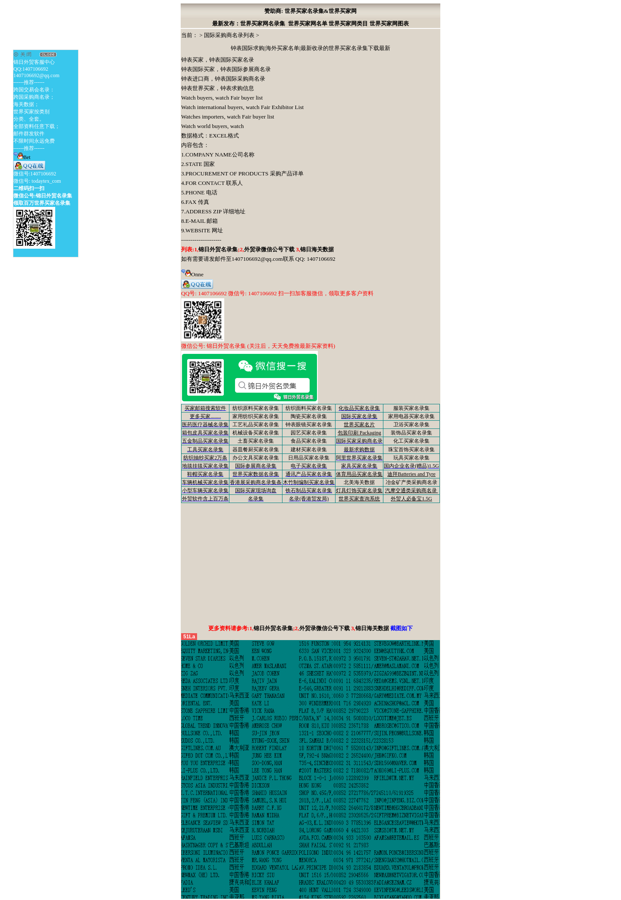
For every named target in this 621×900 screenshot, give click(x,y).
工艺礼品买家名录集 (255, 425)
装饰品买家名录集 (411, 433)
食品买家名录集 (309, 441)
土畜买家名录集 (256, 441)
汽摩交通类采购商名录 (411, 490)
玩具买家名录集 (411, 458)
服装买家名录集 (411, 408)
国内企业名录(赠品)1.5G (411, 466)
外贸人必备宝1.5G (411, 499)
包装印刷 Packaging (359, 433)
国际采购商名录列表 (229, 35)
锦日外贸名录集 (218, 249)
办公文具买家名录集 (255, 458)
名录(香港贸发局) (309, 499)
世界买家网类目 (348, 23)
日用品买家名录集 (308, 458)
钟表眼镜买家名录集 (308, 425)
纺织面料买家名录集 (308, 408)
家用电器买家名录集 (411, 416)
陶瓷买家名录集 (309, 416)
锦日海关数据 (317, 249)
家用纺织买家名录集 (255, 416)
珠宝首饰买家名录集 (411, 450)
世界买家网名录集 (262, 23)
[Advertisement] (310, 563)
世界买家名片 (359, 425)
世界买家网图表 (389, 23)
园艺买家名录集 (309, 433)
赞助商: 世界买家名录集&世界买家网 (310, 11)
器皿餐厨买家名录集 (255, 450)
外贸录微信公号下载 (270, 249)
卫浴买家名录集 (411, 425)
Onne (192, 274)
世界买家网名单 (307, 23)
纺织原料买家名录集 (255, 408)
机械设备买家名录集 (255, 433)
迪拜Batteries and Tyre (411, 474)
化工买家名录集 (411, 441)
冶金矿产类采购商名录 (411, 482)
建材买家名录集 (309, 450)
